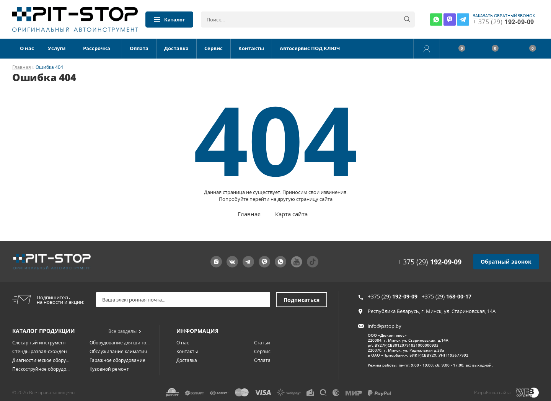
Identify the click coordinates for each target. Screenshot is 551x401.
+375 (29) (392, 296)
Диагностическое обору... (40, 360)
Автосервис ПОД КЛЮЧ (310, 48)
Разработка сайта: (493, 392)
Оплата (139, 48)
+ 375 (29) (429, 261)
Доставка (176, 48)
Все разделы (124, 331)
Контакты (251, 48)
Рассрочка (96, 48)
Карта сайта (291, 214)
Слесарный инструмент (39, 342)
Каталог (169, 19)
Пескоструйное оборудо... (41, 369)
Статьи (262, 342)
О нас (27, 48)
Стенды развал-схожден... (41, 351)
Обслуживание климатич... (120, 351)
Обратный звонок (506, 261)
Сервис (213, 48)
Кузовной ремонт (109, 369)
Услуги (56, 48)
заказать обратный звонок (504, 15)
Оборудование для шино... (120, 342)
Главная (21, 67)
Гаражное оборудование (117, 360)
